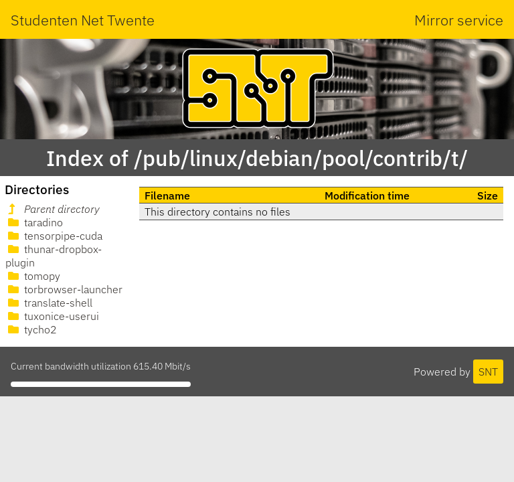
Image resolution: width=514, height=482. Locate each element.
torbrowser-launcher (63, 289)
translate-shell (48, 302)
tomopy (32, 276)
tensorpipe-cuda (53, 235)
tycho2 (31, 329)
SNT (488, 371)
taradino (34, 222)
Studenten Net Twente (83, 19)
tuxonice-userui (52, 316)
